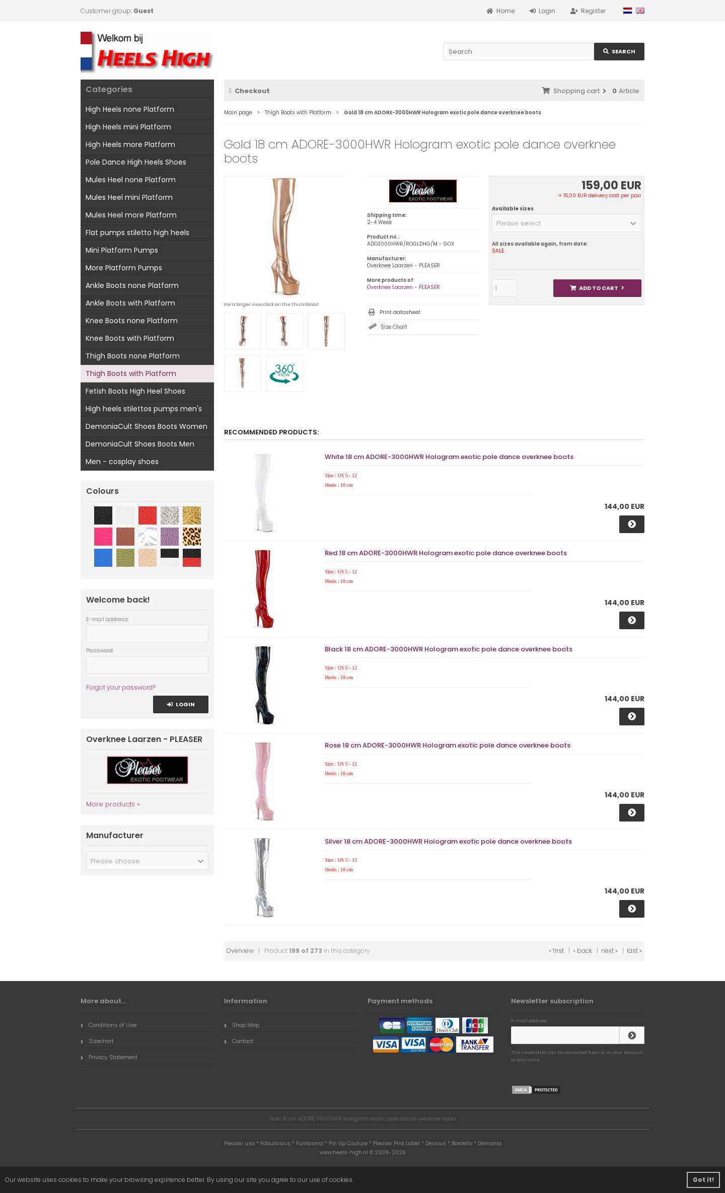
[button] (566, 223)
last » (634, 950)
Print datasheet (400, 312)
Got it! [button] (703, 1179)
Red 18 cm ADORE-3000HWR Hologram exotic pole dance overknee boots (446, 553)
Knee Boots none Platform (132, 321)
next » (609, 950)
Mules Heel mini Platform (129, 197)
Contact (238, 1041)
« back (582, 950)
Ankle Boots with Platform (130, 303)
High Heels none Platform (130, 109)
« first (556, 950)
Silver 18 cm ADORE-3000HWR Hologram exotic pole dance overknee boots (448, 841)
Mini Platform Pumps (122, 250)
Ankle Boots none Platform (132, 285)
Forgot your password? (120, 687)
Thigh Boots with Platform (131, 373)
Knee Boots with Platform (130, 338)
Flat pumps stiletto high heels (137, 233)
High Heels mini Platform (128, 127)
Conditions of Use (108, 1025)
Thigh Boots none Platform (133, 356)
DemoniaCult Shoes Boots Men (140, 444)
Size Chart (394, 327)
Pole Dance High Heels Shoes (136, 162)
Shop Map (241, 1025)
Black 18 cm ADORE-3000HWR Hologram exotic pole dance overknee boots (448, 649)
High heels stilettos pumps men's (144, 409)
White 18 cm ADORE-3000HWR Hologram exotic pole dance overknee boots (449, 457)
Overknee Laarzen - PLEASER (403, 287)
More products (110, 804)
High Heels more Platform (130, 144)
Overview (240, 950)
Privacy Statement (109, 1057)
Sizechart (97, 1041)
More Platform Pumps (124, 268)
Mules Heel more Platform (131, 215)
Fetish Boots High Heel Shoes (135, 391)
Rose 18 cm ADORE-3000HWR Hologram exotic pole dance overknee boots (447, 745)
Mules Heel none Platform (131, 180)
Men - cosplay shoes (122, 462)
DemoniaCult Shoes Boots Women (146, 426)
